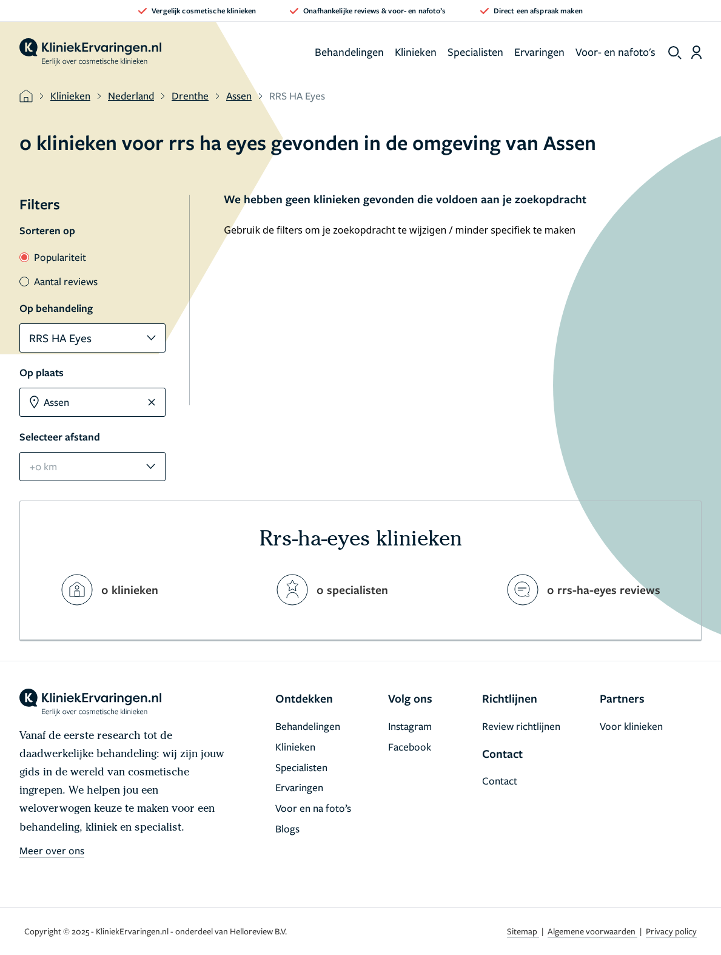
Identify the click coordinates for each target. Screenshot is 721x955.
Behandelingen (349, 51)
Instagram (410, 726)
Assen (239, 96)
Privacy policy (671, 931)
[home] (90, 52)
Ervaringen (539, 51)
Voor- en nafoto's (615, 51)
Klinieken (416, 51)
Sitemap (523, 931)
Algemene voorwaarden (592, 931)
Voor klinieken (631, 726)
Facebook (409, 747)
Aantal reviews (58, 281)
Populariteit (52, 257)
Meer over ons (51, 850)
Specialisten (475, 51)
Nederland (131, 96)
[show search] (675, 52)
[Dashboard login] (696, 52)
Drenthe (190, 96)
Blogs (287, 828)
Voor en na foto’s (313, 808)
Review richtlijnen (521, 726)
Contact (499, 781)
